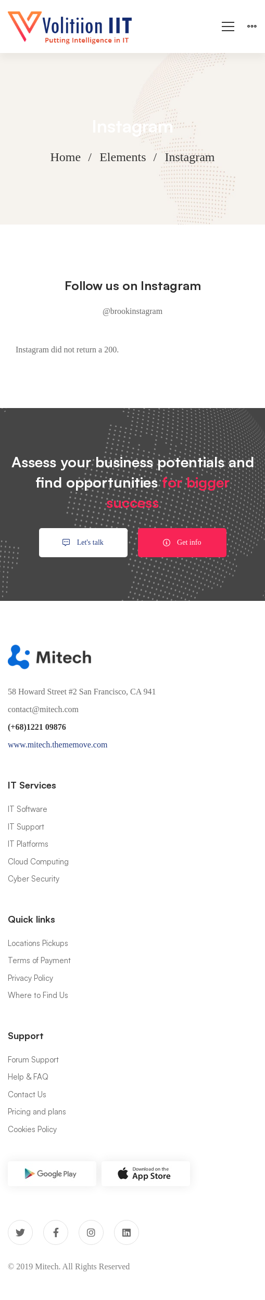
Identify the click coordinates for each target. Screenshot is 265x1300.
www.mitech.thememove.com (57, 744)
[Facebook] (55, 1232)
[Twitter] (20, 1232)
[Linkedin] (126, 1232)
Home (66, 157)
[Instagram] (91, 1232)
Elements (122, 157)
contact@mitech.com (43, 709)
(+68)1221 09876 (37, 727)
